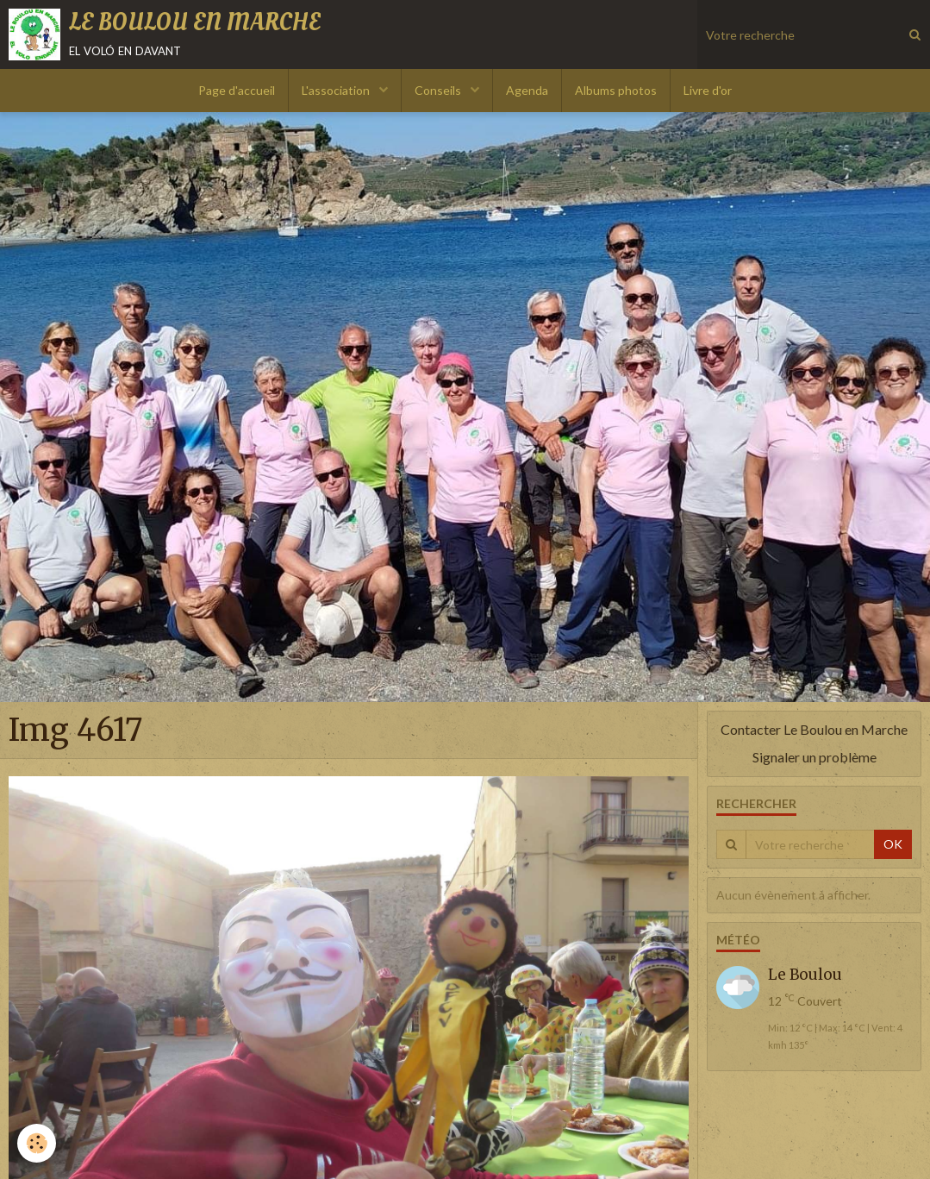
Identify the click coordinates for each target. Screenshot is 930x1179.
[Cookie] (36, 1143)
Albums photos (616, 90)
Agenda (527, 90)
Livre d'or (707, 90)
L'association (337, 90)
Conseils (439, 90)
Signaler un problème (814, 757)
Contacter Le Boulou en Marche (814, 729)
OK (892, 844)
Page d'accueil (236, 90)
